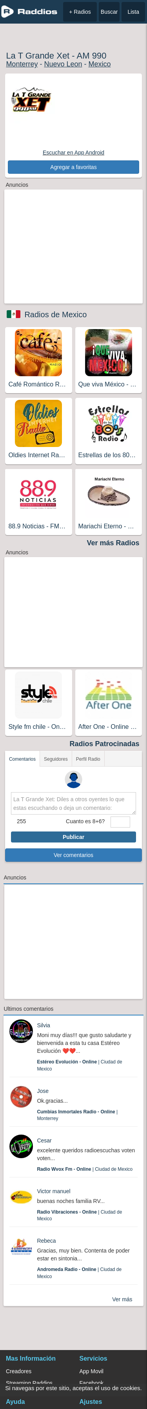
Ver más (122, 1299)
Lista (133, 12)
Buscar (109, 12)
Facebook (91, 1383)
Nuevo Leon (63, 64)
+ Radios (80, 12)
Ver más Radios (113, 543)
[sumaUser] (120, 822)
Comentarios (22, 759)
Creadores (18, 1371)
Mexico (99, 64)
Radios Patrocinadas (105, 744)
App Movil (91, 1371)
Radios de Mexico (55, 314)
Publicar (73, 837)
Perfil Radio (88, 759)
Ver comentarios (73, 855)
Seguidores (56, 759)
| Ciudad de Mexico (84, 1169)
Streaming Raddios (29, 1383)
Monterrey (22, 64)
